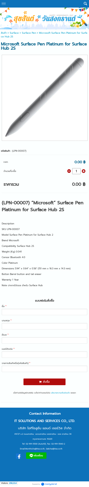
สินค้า (4, 33)
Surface (14, 33)
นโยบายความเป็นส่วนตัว (60, 392)
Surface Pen (29, 33)
